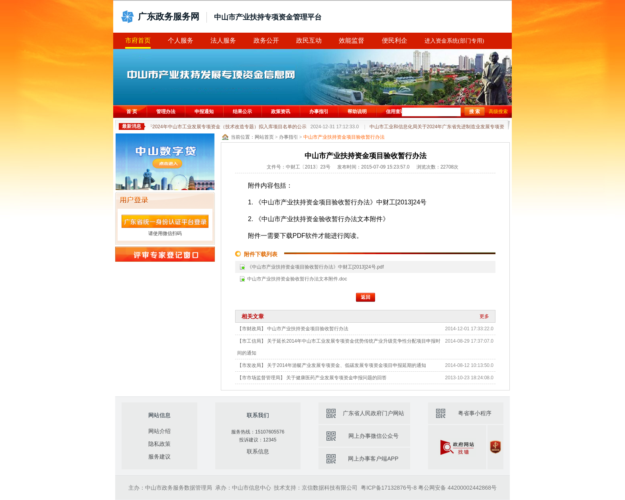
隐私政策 (159, 444)
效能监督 (351, 40)
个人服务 (180, 40)
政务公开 (266, 40)
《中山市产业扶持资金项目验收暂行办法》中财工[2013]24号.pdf (315, 267)
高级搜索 (498, 111)
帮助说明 (357, 111)
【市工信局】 (251, 341)
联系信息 (258, 451)
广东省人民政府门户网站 (373, 413)
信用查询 (395, 111)
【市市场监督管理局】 (261, 377)
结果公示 (242, 111)
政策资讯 (280, 111)
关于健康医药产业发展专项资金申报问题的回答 (336, 377)
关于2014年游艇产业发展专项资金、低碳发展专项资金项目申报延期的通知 (346, 365)
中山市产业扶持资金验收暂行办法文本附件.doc (297, 279)
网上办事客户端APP (373, 458)
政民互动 (309, 40)
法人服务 (223, 40)
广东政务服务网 (168, 17)
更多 (484, 316)
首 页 (131, 111)
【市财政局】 (251, 328)
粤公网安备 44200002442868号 (457, 487)
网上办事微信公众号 (373, 436)
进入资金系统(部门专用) (454, 41)
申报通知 (204, 111)
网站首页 (264, 137)
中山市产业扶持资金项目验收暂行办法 (307, 328)
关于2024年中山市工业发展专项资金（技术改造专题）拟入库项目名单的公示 (251, 126)
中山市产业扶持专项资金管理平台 (268, 17)
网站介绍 (159, 431)
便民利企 (394, 40)
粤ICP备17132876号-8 (389, 487)
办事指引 (318, 111)
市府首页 (138, 40)
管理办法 (165, 111)
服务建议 (159, 456)
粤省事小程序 (474, 413)
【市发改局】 (251, 365)
